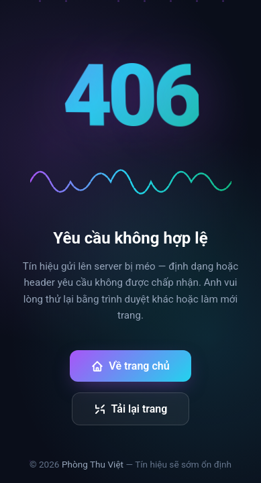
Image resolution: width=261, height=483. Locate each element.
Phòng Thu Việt (92, 464)
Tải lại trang (131, 408)
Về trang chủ (130, 366)
